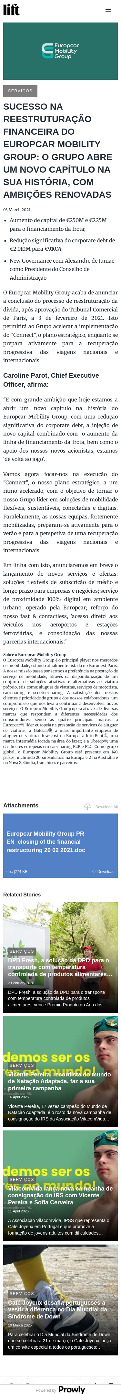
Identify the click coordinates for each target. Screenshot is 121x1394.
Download (103, 871)
